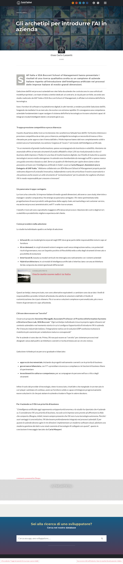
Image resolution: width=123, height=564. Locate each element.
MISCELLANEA (21, 13)
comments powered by (28, 478)
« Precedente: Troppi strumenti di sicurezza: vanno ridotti (19, 561)
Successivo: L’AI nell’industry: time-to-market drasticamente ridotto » (99, 561)
